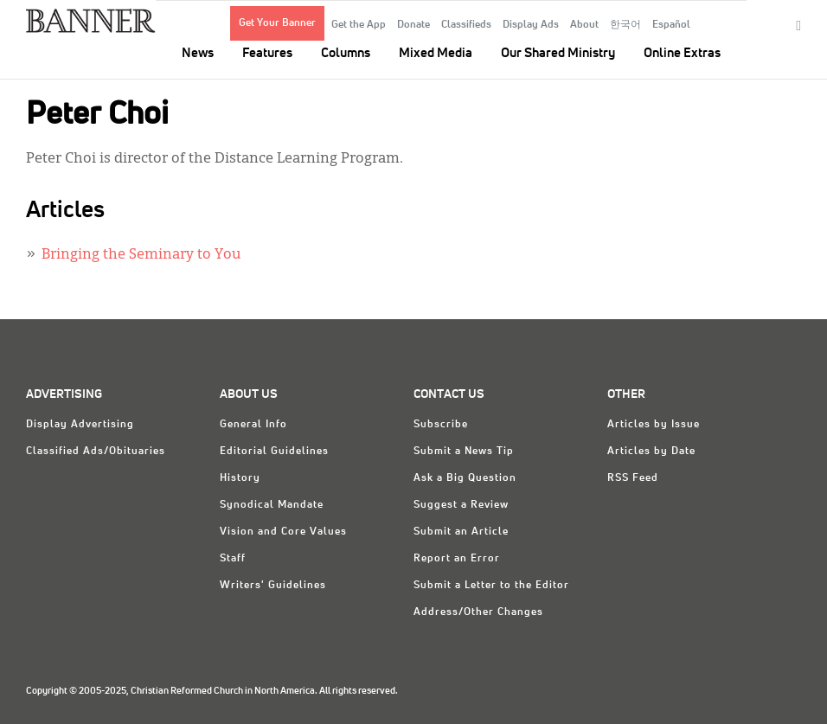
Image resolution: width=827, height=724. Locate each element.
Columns (345, 53)
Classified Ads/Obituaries (95, 451)
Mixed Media (435, 53)
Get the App (358, 25)
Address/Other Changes (478, 612)
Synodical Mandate (272, 505)
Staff (233, 559)
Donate (413, 25)
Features (267, 53)
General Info (253, 425)
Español (671, 25)
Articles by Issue (653, 425)
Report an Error (457, 559)
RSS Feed (632, 478)
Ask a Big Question (465, 478)
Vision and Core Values (283, 532)
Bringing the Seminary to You (141, 255)
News (198, 53)
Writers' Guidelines (273, 585)
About (584, 25)
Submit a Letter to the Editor (491, 585)
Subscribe (441, 425)
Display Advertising (80, 425)
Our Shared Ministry (558, 53)
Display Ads (531, 25)
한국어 (625, 25)
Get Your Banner (277, 23)
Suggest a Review (461, 505)
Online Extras (682, 53)
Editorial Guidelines (274, 451)
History (240, 478)
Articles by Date (651, 451)
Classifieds (466, 25)
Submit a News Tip (464, 451)
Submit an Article (461, 532)
